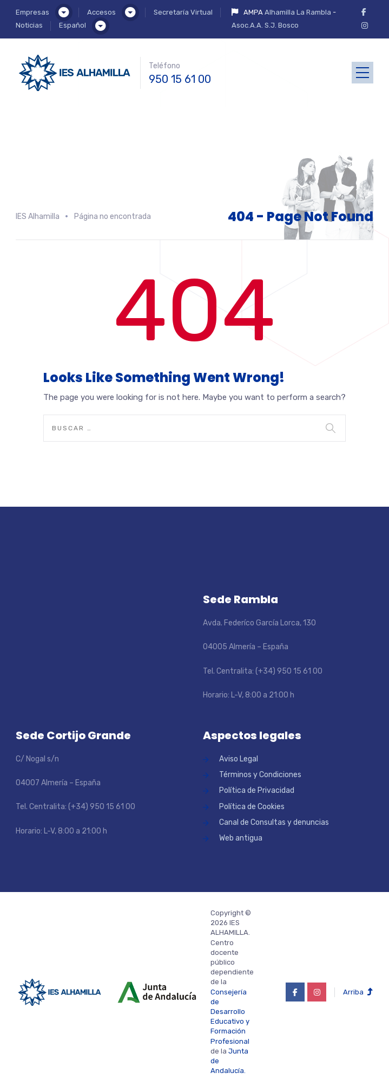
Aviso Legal (238, 759)
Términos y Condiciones (260, 774)
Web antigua (240, 838)
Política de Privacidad (256, 790)
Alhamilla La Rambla (298, 12)
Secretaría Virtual (183, 12)
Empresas (32, 12)
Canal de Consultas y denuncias (274, 822)
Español (72, 25)
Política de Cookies (252, 806)
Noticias (29, 25)
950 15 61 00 (180, 79)
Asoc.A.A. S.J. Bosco (265, 25)
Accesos (101, 12)
